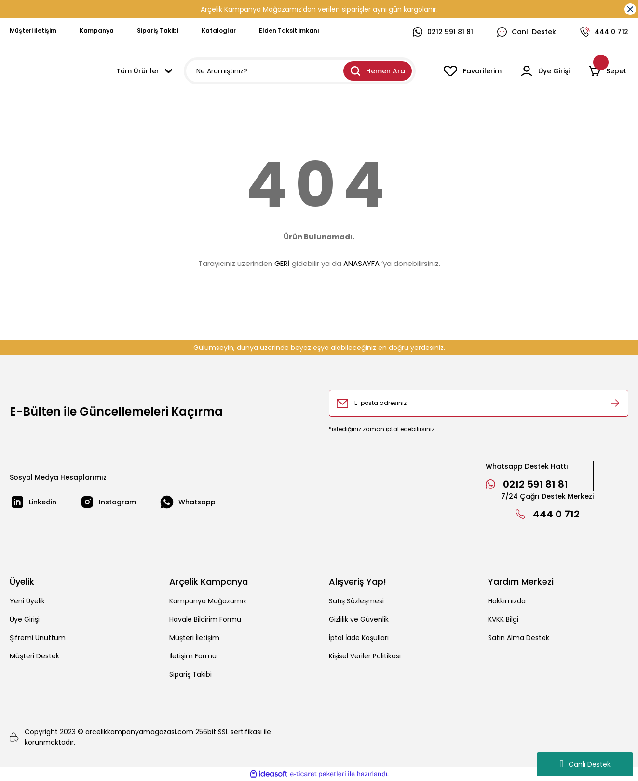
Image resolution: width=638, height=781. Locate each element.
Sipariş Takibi (190, 674)
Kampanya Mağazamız (207, 601)
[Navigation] (144, 71)
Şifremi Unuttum (38, 637)
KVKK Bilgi (503, 619)
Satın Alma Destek (518, 637)
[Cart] (608, 71)
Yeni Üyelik (27, 601)
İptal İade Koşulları (359, 637)
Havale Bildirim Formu (205, 619)
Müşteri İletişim (194, 637)
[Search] (300, 70)
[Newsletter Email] (479, 403)
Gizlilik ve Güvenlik (359, 619)
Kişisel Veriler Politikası (365, 656)
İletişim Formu (193, 656)
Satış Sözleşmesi (356, 601)
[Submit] (615, 403)
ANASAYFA (361, 263)
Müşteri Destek (34, 656)
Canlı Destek (584, 764)
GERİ (282, 263)
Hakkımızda (507, 601)
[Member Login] (545, 71)
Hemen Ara (378, 71)
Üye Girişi (25, 619)
